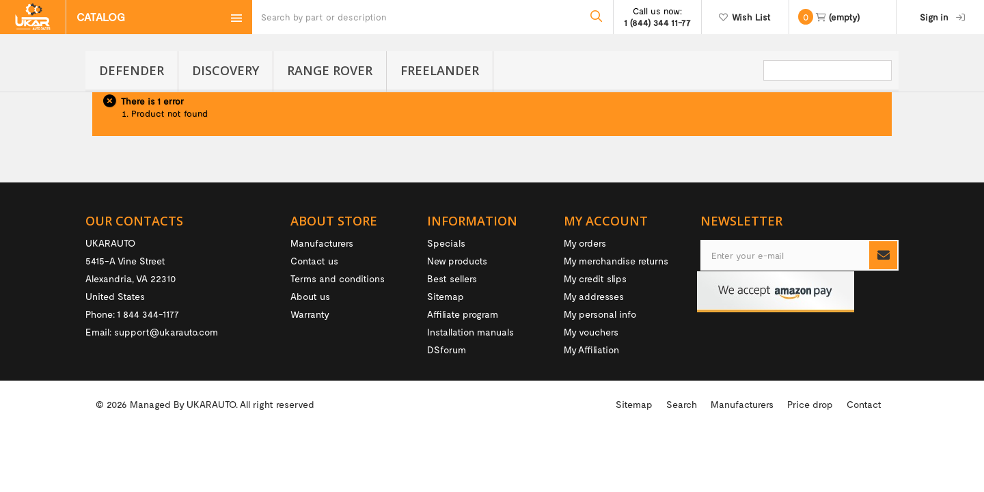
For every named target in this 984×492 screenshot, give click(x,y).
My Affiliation (591, 349)
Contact (864, 459)
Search (681, 459)
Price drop (810, 459)
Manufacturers (321, 243)
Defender (131, 70)
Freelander (439, 70)
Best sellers (452, 278)
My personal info (600, 314)
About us (310, 296)
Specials (446, 243)
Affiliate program (462, 314)
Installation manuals (470, 332)
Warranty (309, 314)
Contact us (314, 260)
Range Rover (329, 70)
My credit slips (595, 278)
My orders (585, 243)
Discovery (225, 70)
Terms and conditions (337, 278)
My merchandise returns (616, 260)
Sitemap (445, 296)
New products (457, 260)
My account (606, 221)
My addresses (594, 296)
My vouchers (591, 332)
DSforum (446, 349)
